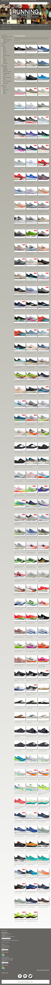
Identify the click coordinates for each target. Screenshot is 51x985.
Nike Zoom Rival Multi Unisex (19, 680)
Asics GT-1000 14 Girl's (18, 154)
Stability (5, 69)
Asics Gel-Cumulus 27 (30, 97)
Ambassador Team (42, 25)
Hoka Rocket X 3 (29, 466)
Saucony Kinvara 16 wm (43, 864)
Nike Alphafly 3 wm (30, 594)
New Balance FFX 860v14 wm (43, 524)
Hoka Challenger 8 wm (43, 367)
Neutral (4, 68)
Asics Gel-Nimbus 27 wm (43, 126)
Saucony (5, 63)
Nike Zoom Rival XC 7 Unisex (19, 694)
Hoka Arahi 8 (17, 353)
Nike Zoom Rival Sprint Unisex (31, 680)
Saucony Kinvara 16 (30, 864)
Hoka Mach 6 (17, 424)
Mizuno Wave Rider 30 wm (19, 496)
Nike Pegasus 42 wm (42, 608)
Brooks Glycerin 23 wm (31, 296)
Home (3, 25)
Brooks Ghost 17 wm (18, 253)
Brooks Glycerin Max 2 (19, 324)
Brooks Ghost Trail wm (19, 282)
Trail (3, 79)
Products (16, 25)
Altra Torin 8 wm (17, 97)
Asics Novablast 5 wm (42, 182)
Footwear (4, 38)
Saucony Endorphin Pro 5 (19, 793)
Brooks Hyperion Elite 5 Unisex (43, 325)
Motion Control (6, 71)
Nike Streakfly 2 (17, 623)
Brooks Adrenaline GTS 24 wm (43, 212)
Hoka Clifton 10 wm (18, 395)
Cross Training (6, 81)
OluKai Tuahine (17, 722)
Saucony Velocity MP (18, 921)
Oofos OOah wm (18, 750)
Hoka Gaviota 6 (29, 410)
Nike (3, 57)
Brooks (4, 51)
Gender (4, 86)
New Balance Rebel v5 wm (43, 581)
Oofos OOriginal (29, 750)
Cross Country (6, 77)
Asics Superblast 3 (42, 197)
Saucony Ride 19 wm (42, 878)
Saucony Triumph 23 (42, 892)
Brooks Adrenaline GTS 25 (19, 226)
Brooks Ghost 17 (41, 239)
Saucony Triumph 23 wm (19, 907)
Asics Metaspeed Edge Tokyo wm (19, 183)
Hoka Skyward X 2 (18, 481)
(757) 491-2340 (5, 962)
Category (4, 66)
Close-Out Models (5, 42)
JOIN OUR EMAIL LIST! (25, 982)
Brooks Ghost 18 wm (42, 253)
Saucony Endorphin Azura (19, 765)
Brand (3, 46)
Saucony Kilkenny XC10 (43, 850)
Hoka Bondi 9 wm (18, 367)
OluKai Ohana (29, 708)
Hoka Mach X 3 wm (42, 438)
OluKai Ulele (28, 722)
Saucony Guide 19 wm (19, 836)
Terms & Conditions (6, 938)
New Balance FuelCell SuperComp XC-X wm (31, 567)
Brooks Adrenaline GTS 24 (31, 212)
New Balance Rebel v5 (31, 580)
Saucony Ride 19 (29, 878)
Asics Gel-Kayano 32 (42, 111)
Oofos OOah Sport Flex (31, 736)
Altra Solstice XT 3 (18, 83)
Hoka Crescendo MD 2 (31, 395)
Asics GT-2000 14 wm (30, 168)
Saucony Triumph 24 (30, 907)
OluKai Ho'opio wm (18, 708)
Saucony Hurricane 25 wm (42, 836)
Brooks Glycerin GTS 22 (43, 296)
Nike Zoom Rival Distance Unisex (41, 666)
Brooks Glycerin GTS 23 (31, 310)
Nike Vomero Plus (42, 651)
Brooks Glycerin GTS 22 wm (19, 311)
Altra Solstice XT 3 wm (31, 83)
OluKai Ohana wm (42, 708)
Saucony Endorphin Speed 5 (42, 794)
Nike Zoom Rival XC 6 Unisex (42, 680)
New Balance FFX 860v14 (31, 523)
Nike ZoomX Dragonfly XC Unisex (31, 694)
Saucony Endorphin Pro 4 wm (43, 780)
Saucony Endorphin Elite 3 (43, 765)
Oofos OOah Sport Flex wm (43, 737)
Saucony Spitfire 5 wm (31, 892)
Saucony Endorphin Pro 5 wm (31, 794)
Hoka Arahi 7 (28, 339)
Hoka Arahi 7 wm (41, 339)
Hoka (4, 53)
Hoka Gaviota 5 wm (18, 410)
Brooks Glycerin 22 (30, 282)
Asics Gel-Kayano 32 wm (19, 126)
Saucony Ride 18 (17, 878)
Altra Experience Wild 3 (31, 69)
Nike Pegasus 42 (29, 608)
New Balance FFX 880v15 (43, 537)
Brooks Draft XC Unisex (31, 239)
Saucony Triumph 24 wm (43, 907)
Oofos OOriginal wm (42, 750)
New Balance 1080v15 (30, 509)
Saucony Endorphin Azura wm (31, 765)
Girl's (4, 93)
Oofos (4, 61)
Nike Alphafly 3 (17, 594)
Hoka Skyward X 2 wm (31, 481)
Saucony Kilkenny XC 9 (19, 850)
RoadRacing (6, 73)
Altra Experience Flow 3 (43, 55)
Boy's (4, 91)
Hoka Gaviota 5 (41, 395)
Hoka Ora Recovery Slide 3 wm (19, 467)
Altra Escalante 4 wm (30, 55)
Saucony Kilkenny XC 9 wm (31, 851)
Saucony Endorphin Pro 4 (31, 779)
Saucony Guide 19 (42, 821)
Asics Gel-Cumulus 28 (19, 111)
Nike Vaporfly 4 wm (42, 637)
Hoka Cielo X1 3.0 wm (30, 381)
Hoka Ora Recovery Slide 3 (43, 453)
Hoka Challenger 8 (30, 367)
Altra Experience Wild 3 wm (43, 70)
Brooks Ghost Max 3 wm (31, 268)
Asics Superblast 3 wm (19, 211)
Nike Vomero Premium (31, 665)
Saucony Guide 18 (18, 821)
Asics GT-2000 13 (29, 154)
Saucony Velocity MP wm (31, 921)
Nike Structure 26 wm (19, 637)
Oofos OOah (17, 736)
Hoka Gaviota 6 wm (42, 410)
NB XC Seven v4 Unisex (19, 509)
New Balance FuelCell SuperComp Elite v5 (31, 553)
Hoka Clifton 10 (41, 381)
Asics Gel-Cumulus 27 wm (43, 97)
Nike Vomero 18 (17, 651)
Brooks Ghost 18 (29, 253)
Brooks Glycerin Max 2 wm (31, 325)
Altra (3, 48)
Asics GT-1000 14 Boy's (42, 140)
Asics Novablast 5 (29, 182)
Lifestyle (5, 83)
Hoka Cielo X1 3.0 (18, 381)
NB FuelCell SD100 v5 (30, 495)
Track (4, 75)
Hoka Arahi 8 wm (29, 353)
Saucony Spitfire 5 (18, 892)
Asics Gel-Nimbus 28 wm (31, 140)
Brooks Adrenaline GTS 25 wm (31, 226)
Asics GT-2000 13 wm (42, 154)
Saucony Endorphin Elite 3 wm (19, 780)
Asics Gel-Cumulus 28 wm (31, 111)
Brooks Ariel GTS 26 (42, 225)
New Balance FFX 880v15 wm (19, 553)
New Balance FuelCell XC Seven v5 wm (19, 581)
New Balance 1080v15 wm (43, 509)
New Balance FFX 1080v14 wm (18, 524)
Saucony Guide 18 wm (31, 821)
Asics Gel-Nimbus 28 (18, 140)
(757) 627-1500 (5, 949)
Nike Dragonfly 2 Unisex (43, 594)
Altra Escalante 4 (17, 55)
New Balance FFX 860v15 (19, 537)
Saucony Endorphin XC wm (43, 808)
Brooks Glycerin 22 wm (43, 282)
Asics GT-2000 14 (17, 168)
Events (33, 25)
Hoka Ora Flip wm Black (31, 452)
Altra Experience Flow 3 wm (19, 70)
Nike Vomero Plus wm (19, 665)
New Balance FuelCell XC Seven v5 (43, 567)
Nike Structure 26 (41, 623)
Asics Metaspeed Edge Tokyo (43, 169)
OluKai (4, 59)
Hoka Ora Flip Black (18, 452)
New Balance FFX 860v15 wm (31, 538)
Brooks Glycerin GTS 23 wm (43, 311)
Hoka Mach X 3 (29, 438)
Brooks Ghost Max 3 (18, 268)
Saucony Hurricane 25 (31, 836)
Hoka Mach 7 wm (18, 438)
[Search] (28, 3)
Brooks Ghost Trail (42, 268)
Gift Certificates (25, 25)
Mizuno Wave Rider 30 (43, 481)
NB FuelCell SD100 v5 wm (43, 495)
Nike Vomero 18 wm (30, 651)
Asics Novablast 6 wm (30, 197)
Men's (4, 87)
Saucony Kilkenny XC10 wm (19, 865)
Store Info (4, 28)
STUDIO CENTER (45, 970)
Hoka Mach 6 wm (30, 424)
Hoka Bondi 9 (41, 353)
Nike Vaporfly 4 (29, 637)
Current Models (7, 39)
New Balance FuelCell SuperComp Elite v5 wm (43, 553)
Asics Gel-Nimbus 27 (30, 126)
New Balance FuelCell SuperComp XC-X (19, 567)
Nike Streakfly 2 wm (30, 623)
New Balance (6, 55)
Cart (10, 28)
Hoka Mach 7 (41, 424)
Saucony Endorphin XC (31, 807)
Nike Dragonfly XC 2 (18, 608)
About (9, 25)
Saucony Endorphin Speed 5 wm (18, 808)
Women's (5, 89)
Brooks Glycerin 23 (18, 296)
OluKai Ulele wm (41, 722)
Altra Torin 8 (40, 83)
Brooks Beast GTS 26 (18, 239)
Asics (4, 49)
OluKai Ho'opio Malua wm (42, 694)
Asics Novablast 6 (18, 197)
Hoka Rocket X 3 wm (42, 466)
